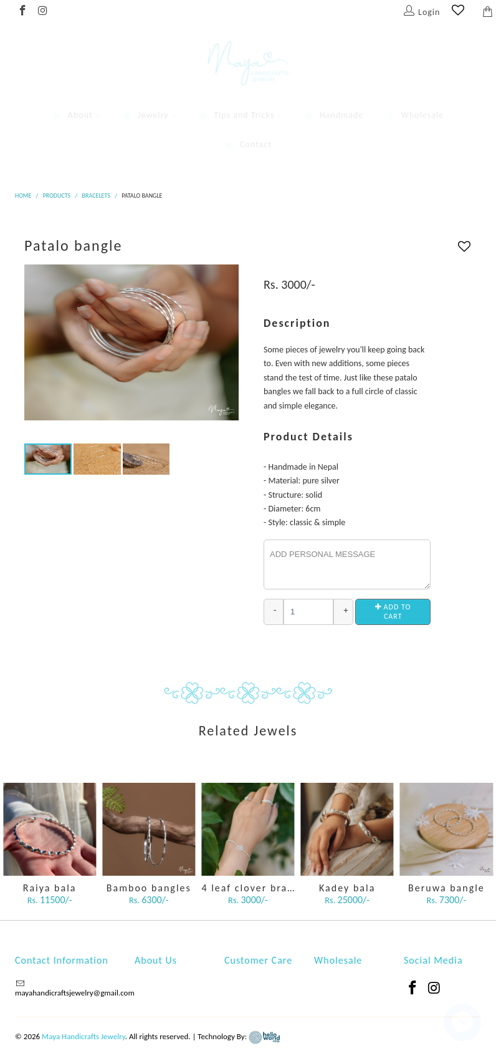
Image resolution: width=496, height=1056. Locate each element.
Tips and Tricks (240, 115)
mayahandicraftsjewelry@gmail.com (75, 992)
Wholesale (414, 115)
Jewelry (149, 115)
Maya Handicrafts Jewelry (83, 1036)
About (76, 115)
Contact (248, 144)
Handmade (333, 115)
